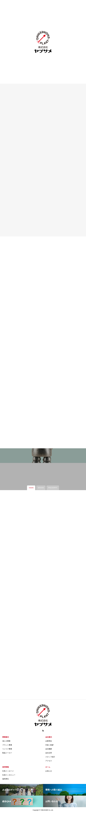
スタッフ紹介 (50, 757)
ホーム (47, 767)
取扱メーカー (7, 753)
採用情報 (5, 767)
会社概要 (48, 749)
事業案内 (5, 737)
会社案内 (48, 737)
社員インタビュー (8, 775)
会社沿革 (48, 753)
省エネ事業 (6, 741)
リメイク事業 (7, 749)
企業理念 (48, 741)
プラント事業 (7, 745)
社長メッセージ (8, 771)
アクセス (48, 761)
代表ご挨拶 (49, 745)
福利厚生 (5, 779)
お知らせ (48, 771)
